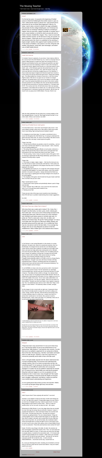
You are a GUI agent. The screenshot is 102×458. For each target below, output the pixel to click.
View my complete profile (68, 35)
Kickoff (24, 16)
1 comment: (35, 200)
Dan (71, 28)
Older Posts (56, 452)
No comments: (36, 49)
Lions (23, 236)
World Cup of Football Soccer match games (33, 125)
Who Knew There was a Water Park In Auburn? (34, 206)
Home (37, 452)
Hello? (23, 392)
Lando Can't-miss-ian (27, 55)
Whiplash (24, 343)
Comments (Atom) (31, 454)
